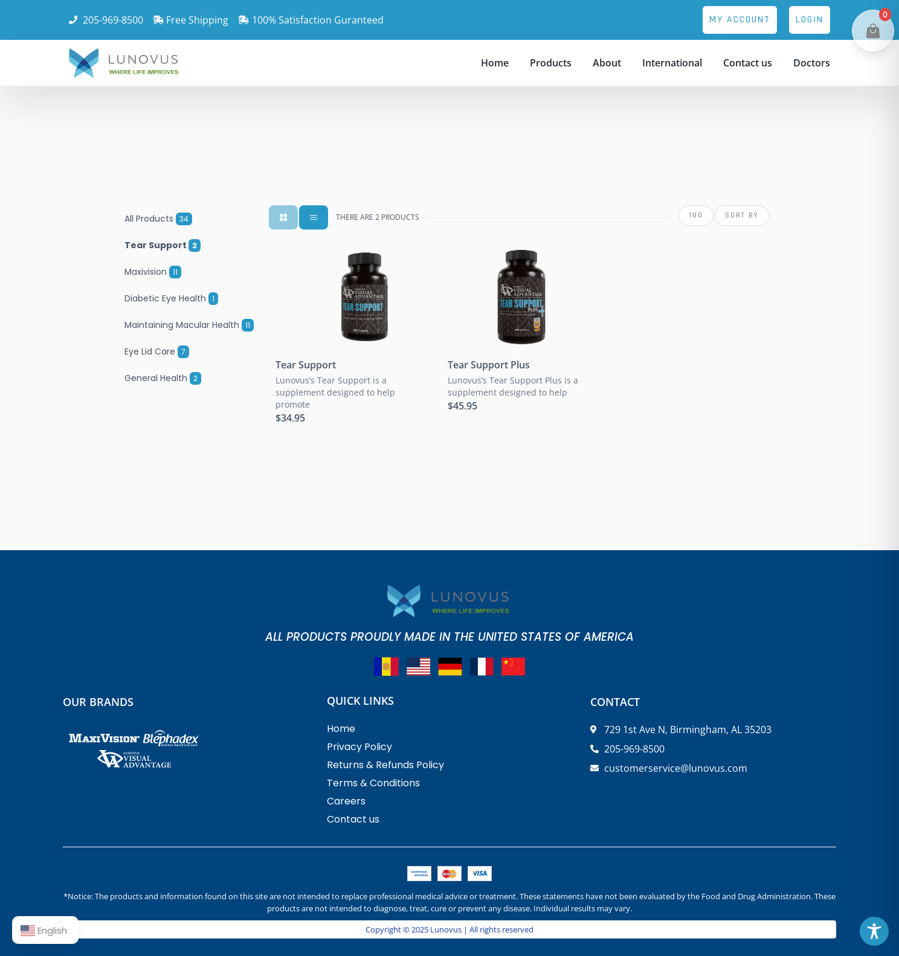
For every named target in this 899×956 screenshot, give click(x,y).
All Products (158, 219)
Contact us (747, 62)
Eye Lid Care (156, 351)
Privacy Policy (359, 747)
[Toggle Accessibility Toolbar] (874, 931)
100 (696, 215)
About (607, 62)
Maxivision (152, 272)
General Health (162, 378)
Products (551, 62)
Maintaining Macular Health (189, 325)
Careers (346, 801)
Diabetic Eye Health (171, 298)
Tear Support (162, 245)
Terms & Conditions (373, 783)
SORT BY (742, 215)
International (672, 62)
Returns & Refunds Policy (385, 765)
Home (495, 62)
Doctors (811, 62)
